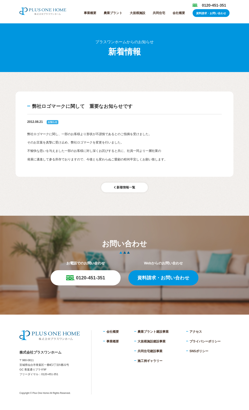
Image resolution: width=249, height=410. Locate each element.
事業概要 (90, 13)
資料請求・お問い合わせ (211, 13)
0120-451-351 (214, 5)
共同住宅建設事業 (150, 351)
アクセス (195, 331)
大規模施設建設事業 (152, 341)
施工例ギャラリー (150, 360)
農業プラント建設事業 (153, 331)
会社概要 (179, 13)
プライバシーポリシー (205, 341)
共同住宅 (159, 13)
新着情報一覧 (124, 187)
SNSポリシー (198, 351)
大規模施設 (137, 13)
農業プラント (113, 13)
